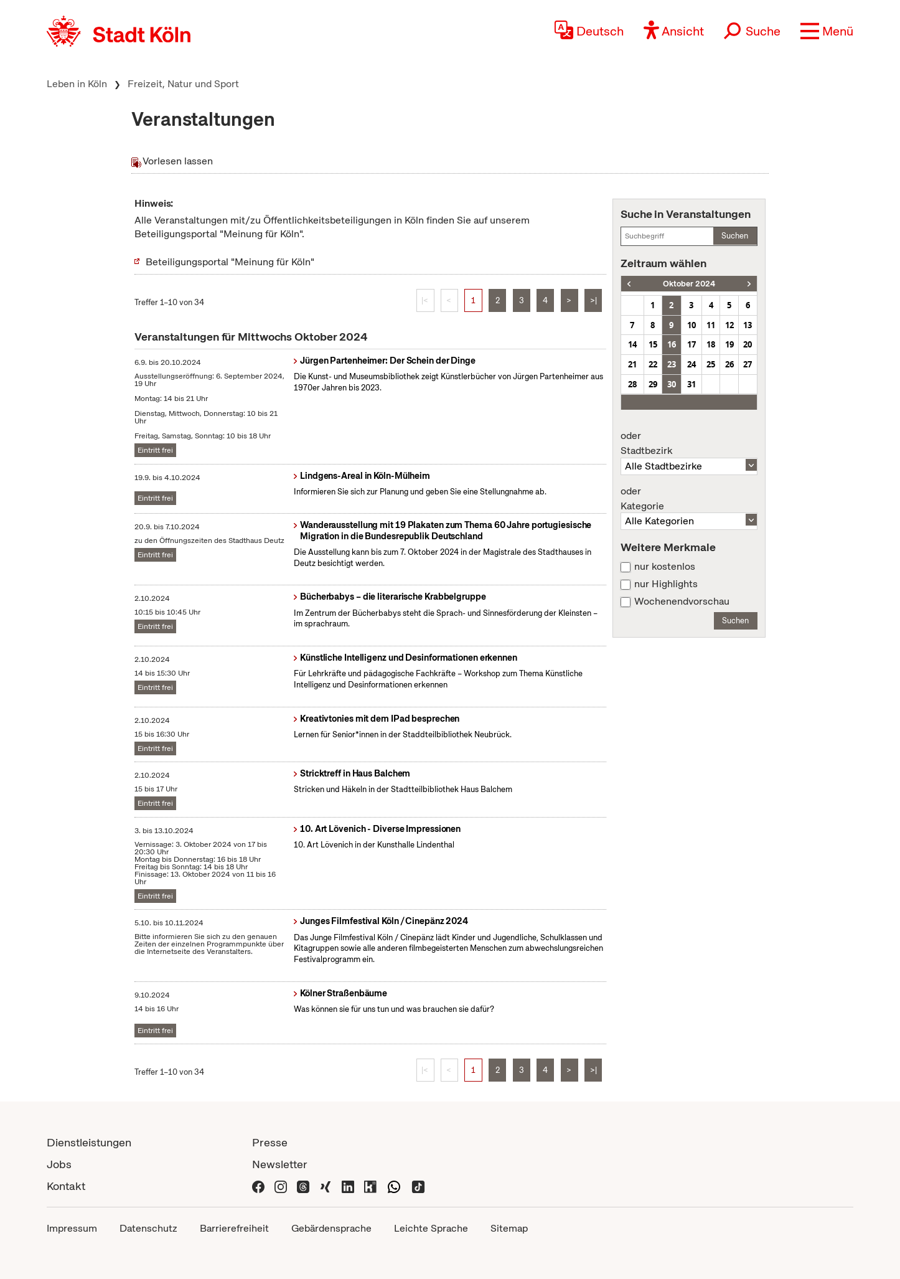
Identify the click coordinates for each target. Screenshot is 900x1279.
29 (653, 384)
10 (691, 325)
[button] (826, 31)
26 (729, 364)
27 (747, 364)
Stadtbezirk (689, 443)
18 (710, 344)
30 (671, 384)
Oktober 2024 (689, 283)
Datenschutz (148, 1228)
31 (691, 384)
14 (632, 344)
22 (653, 364)
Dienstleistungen (89, 1142)
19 (729, 344)
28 (632, 384)
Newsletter (279, 1164)
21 (632, 364)
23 (671, 364)
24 (691, 364)
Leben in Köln (77, 83)
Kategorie (689, 498)
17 (691, 344)
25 (710, 364)
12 (729, 325)
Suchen (734, 235)
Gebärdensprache (331, 1228)
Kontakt (66, 1186)
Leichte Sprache (431, 1228)
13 (747, 325)
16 (671, 344)
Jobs (59, 1164)
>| (593, 300)
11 (710, 325)
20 (747, 344)
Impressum (72, 1228)
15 (653, 344)
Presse (270, 1142)
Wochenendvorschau (681, 601)
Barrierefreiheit (234, 1228)
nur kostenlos (664, 567)
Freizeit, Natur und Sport (183, 83)
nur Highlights (666, 584)
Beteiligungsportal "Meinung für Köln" (230, 261)
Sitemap (509, 1228)
